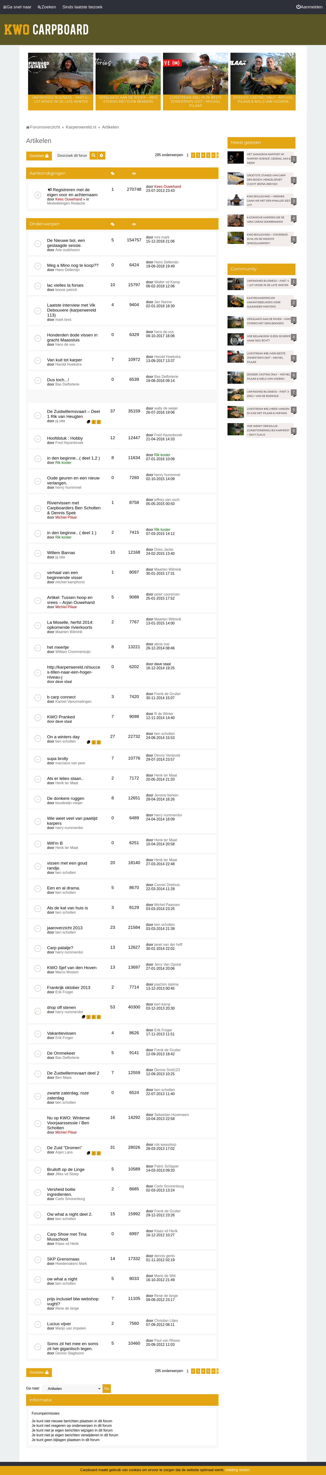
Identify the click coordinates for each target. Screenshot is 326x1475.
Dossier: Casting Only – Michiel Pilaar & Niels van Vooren (263, 99)
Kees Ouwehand (68, 199)
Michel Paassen (167, 905)
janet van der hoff (168, 944)
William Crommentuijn (73, 652)
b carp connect (61, 697)
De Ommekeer (61, 1053)
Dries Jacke (163, 549)
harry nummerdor (69, 828)
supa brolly (57, 758)
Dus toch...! (58, 379)
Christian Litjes (166, 1320)
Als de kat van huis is (67, 907)
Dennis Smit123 (167, 1070)
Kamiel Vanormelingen (73, 701)
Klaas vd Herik (67, 1244)
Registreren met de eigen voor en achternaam (72, 192)
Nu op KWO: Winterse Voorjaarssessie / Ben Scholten (68, 1122)
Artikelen (38, 140)
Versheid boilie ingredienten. (61, 1192)
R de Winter (163, 714)
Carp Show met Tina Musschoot (66, 1236)
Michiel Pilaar (66, 517)
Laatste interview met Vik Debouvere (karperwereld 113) (71, 310)
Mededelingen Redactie (66, 203)
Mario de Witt (164, 1276)
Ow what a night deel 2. (70, 1214)
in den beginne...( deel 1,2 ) (73, 458)
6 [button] (213, 155)
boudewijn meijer (68, 803)
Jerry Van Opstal (167, 964)
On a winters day (63, 736)
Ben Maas (63, 1077)
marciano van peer (70, 763)
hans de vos (65, 344)
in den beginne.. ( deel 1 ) (71, 532)
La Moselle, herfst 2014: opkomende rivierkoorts (70, 625)
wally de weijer (166, 408)
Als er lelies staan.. (65, 778)
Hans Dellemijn (67, 270)
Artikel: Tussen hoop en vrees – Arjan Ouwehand (71, 600)
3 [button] (198, 155)
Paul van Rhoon (167, 1340)
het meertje (58, 647)
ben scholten (65, 741)
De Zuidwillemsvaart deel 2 (73, 1073)
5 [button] (208, 155)
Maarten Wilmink (167, 569)
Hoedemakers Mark (71, 1263)
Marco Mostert (66, 972)
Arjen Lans (64, 1152)
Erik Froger (64, 992)
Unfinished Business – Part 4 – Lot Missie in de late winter (61, 99)
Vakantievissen (61, 1033)
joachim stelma (166, 984)
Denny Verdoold (167, 755)
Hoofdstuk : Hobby (65, 438)
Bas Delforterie (67, 384)
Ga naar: (33, 1388)
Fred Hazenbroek (69, 443)
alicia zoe (161, 644)
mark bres (63, 320)
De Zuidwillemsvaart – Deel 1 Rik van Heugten (73, 414)
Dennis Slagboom (69, 1353)
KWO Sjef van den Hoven (72, 967)
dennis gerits (164, 1256)
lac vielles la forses (65, 285)
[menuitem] (309, 7)
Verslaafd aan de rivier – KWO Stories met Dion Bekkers (128, 99)
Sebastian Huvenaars (171, 1115)
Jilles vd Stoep (67, 1174)
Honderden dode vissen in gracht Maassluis (72, 337)
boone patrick (66, 290)
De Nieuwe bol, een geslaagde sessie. (66, 243)
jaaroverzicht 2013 (65, 927)
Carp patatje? (60, 947)
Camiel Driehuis (167, 885)
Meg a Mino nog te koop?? (72, 265)
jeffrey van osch (167, 500)
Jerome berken (166, 795)
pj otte (60, 421)
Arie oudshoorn (67, 250)
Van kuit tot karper (64, 359)
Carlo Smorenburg (70, 1199)
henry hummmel (68, 487)
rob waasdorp (165, 1144)
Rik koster (63, 463)
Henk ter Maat (66, 783)
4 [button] (203, 155)
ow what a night (62, 1279)
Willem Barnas (61, 552)
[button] (217, 155)
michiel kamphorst (69, 582)
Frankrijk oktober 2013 (68, 987)
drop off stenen (61, 1007)
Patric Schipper (166, 1166)
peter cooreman (167, 594)
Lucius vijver (59, 1323)
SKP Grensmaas (63, 1259)
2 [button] (193, 155)
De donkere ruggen (65, 798)
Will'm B (55, 843)
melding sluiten (237, 1470)
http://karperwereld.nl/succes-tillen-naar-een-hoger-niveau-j (73, 672)
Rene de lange (67, 1308)
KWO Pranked (61, 717)
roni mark (161, 237)
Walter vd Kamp (167, 282)
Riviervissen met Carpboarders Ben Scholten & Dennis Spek (74, 507)
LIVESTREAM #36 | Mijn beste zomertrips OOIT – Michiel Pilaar (196, 101)
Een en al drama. (63, 888)
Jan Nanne (163, 302)
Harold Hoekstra (68, 364)
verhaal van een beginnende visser (64, 575)
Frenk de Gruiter (167, 694)
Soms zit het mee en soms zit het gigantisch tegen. (72, 1346)
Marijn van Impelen (70, 1328)
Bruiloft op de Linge (65, 1169)
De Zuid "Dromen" (64, 1147)
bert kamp (162, 1004)
